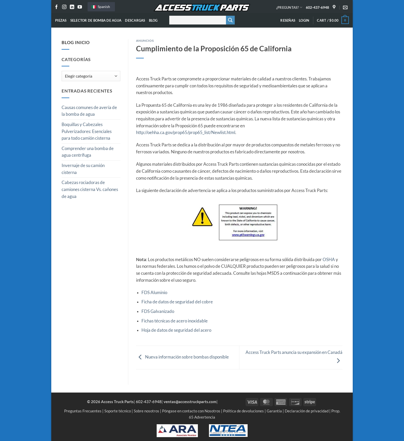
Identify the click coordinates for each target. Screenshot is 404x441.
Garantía (274, 411)
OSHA (329, 259)
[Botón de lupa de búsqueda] (230, 20)
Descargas (135, 20)
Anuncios (145, 40)
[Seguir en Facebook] (56, 7)
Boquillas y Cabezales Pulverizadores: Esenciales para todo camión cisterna (87, 131)
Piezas (61, 20)
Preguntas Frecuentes (83, 411)
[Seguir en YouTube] (80, 7)
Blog (153, 20)
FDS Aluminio (154, 292)
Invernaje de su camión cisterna (83, 169)
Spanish (100, 6)
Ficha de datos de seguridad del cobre (177, 301)
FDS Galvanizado (157, 311)
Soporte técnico (117, 411)
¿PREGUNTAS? (289, 7)
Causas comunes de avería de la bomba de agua (89, 111)
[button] (304, 20)
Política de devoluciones (243, 411)
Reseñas (287, 20)
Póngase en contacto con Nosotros (191, 411)
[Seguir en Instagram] (64, 7)
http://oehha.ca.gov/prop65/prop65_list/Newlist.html (185, 132)
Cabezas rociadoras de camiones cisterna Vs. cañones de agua (90, 189)
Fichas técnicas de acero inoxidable (174, 320)
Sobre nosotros (146, 411)
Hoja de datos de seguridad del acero (176, 330)
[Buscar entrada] (196, 20)
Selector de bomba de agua (96, 20)
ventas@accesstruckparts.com (190, 401)
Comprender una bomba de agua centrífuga (88, 152)
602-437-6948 (317, 7)
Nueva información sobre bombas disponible (182, 357)
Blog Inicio (76, 42)
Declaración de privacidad (307, 411)
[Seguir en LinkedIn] (72, 7)
